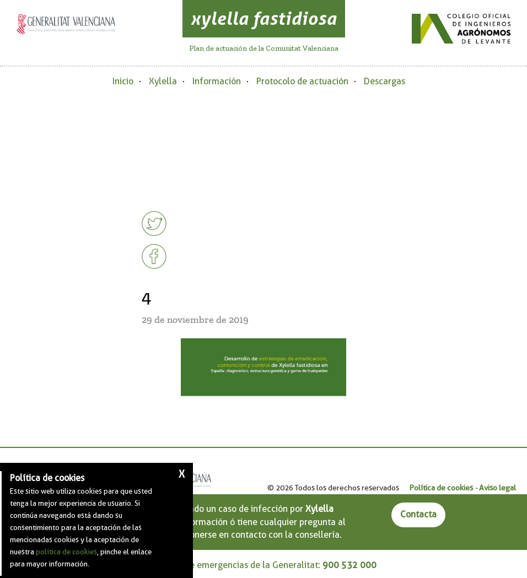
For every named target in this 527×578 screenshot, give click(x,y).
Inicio (122, 81)
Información (216, 81)
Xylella (163, 81)
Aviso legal (497, 487)
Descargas (384, 81)
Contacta (418, 514)
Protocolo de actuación (302, 81)
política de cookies (66, 551)
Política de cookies (441, 487)
